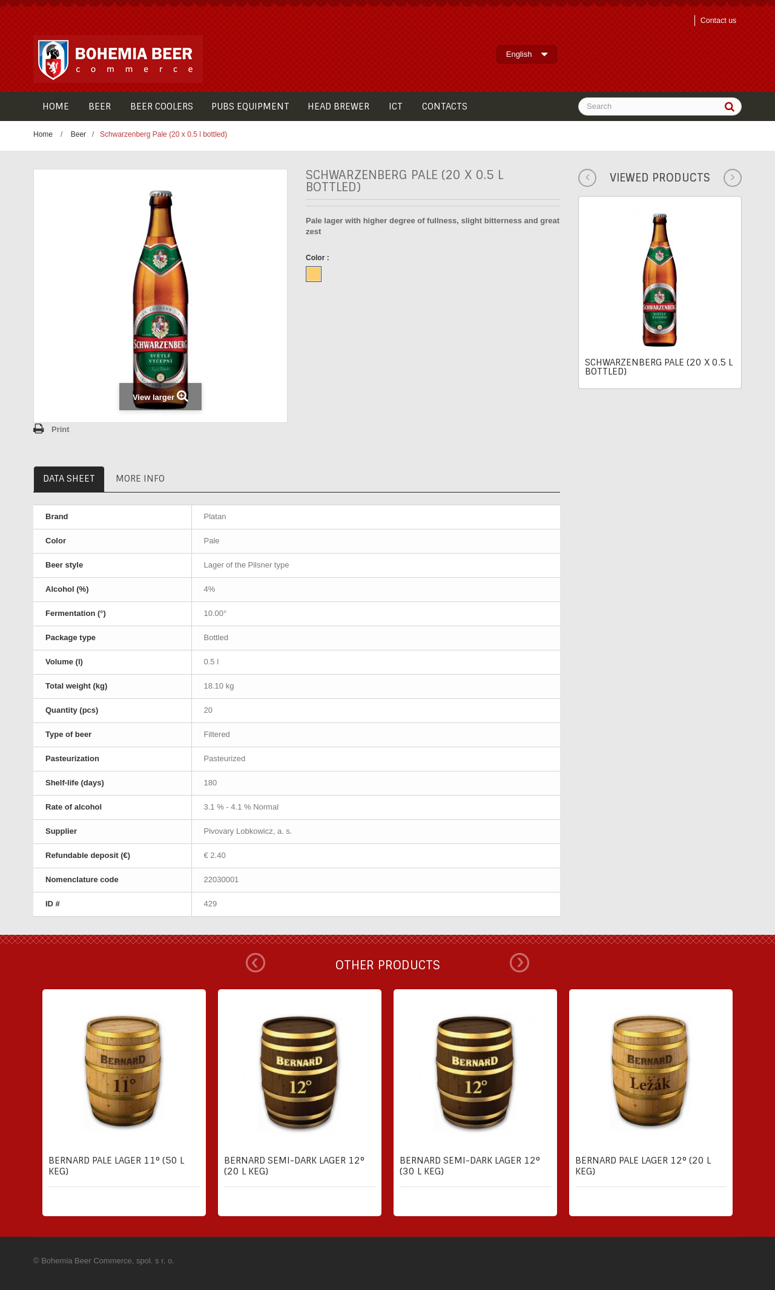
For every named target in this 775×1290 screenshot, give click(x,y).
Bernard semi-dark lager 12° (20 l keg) (294, 1165)
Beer (78, 134)
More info (140, 479)
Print (60, 429)
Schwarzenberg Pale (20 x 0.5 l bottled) (659, 367)
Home (43, 134)
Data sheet (69, 479)
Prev (255, 962)
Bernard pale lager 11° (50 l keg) (116, 1165)
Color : (318, 258)
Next (519, 962)
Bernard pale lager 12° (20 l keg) (643, 1165)
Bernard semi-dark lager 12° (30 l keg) (470, 1165)
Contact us (717, 20)
